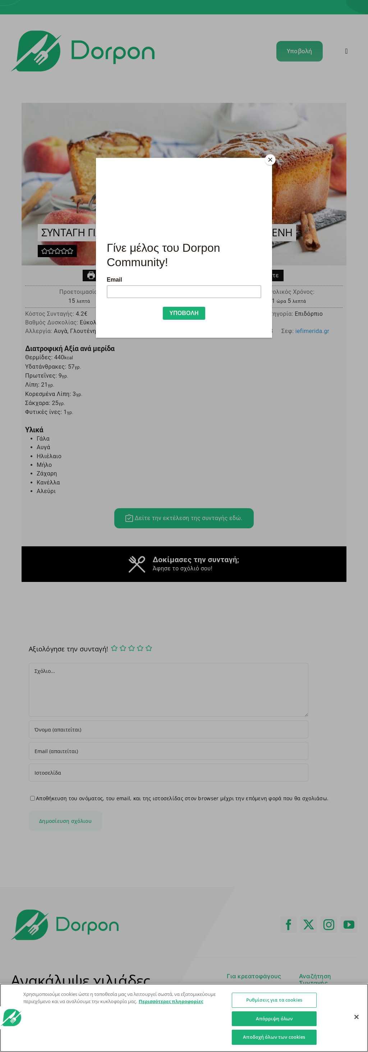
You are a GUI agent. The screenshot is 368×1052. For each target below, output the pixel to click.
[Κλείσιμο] (356, 1017)
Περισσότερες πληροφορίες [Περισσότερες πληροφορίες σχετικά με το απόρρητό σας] (171, 1001)
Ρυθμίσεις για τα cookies (274, 1000)
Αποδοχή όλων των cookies (274, 1037)
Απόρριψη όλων (274, 1018)
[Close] (270, 159)
